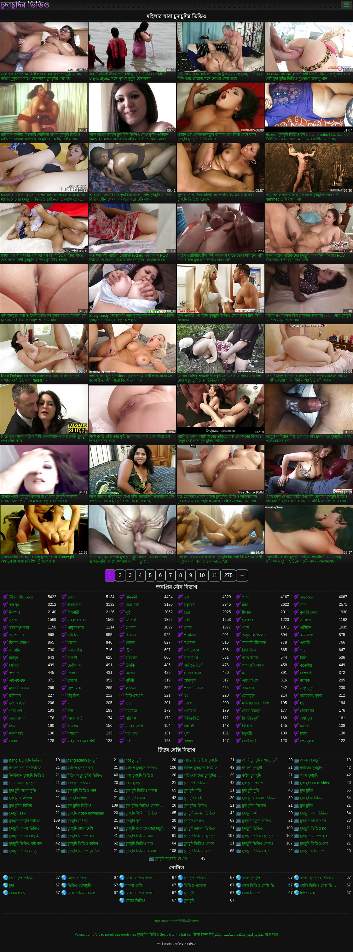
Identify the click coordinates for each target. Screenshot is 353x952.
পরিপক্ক (130, 718)
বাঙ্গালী (189, 726)
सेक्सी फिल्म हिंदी (203, 934)
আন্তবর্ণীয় (74, 650)
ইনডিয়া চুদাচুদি (310, 768)
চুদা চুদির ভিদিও (195, 805)
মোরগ (130, 673)
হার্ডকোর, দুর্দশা (311, 695)
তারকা (72, 680)
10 (202, 575)
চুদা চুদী (189, 893)
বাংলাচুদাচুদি (251, 878)
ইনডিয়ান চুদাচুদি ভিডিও (26, 775)
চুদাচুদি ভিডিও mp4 (23, 836)
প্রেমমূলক (307, 741)
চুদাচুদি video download (85, 813)
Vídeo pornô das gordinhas (115, 934)
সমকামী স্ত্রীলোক (254, 642)
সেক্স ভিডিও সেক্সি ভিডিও (261, 885)
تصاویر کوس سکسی (249, 934)
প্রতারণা (190, 711)
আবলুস (190, 680)
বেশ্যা (188, 627)
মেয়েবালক (17, 718)
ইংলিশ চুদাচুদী (252, 768)
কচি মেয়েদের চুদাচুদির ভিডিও (203, 775)
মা (243, 673)
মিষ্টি (303, 658)
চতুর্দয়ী (247, 733)
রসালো (72, 733)
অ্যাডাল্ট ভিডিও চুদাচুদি (201, 760)
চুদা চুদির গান (135, 798)
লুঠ (127, 612)
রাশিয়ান (15, 695)
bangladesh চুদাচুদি (82, 760)
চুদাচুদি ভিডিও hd (313, 828)
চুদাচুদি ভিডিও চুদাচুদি (199, 836)
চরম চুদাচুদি (133, 783)
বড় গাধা (131, 733)
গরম (245, 627)
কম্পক (305, 680)
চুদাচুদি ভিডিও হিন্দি (256, 851)
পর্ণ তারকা (191, 650)
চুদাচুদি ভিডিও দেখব (199, 843)
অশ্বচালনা (74, 605)
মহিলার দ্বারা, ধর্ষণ (255, 703)
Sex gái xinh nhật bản (176, 934)
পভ (302, 650)
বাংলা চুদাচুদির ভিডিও (316, 878)
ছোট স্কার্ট (249, 741)
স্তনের (304, 726)
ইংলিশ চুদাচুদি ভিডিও (141, 768)
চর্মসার (14, 665)
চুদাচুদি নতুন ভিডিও (256, 821)
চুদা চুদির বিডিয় (20, 805)
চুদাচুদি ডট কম (78, 821)
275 (228, 575)
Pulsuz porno (84, 934)
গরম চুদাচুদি (308, 775)
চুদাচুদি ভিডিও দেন (314, 843)
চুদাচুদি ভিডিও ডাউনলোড (86, 843)
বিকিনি (247, 726)
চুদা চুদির (306, 790)
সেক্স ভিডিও (251, 893)
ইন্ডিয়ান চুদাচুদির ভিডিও (85, 775)
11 (214, 575)
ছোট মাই (131, 605)
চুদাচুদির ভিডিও (25, 5)
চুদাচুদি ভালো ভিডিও (199, 828)
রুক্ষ (70, 711)
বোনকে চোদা (18, 893)
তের (187, 612)
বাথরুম (72, 726)
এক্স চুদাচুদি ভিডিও (139, 775)
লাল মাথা (191, 658)
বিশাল (188, 741)
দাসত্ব (188, 703)
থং (186, 695)
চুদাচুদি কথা (250, 813)
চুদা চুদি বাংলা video (315, 783)
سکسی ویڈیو (223, 934)
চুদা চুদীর (306, 805)
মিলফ (246, 612)
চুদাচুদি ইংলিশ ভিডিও (141, 813)
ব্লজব (71, 597)
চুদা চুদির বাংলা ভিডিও (259, 798)
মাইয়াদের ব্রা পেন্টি (81, 741)
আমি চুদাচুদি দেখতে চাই (259, 760)
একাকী (305, 642)
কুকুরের (189, 605)
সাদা (303, 605)
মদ (69, 703)
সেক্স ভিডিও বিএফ (81, 893)
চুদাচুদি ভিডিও (252, 828)
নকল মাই (16, 733)
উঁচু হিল (73, 695)
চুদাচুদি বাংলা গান (313, 821)
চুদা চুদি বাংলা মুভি (22, 790)
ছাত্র (128, 703)
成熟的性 (272, 934)
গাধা (245, 597)
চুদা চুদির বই (193, 798)
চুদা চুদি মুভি (251, 790)
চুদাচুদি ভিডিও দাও (139, 843)
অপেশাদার (17, 635)
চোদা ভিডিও (76, 878)
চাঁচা (245, 605)
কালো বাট (75, 718)
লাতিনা (130, 688)
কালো (71, 642)
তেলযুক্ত (248, 695)
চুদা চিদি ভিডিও (195, 783)
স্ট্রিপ (128, 650)
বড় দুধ (14, 605)
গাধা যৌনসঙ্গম (253, 665)
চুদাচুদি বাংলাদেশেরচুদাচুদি (144, 828)
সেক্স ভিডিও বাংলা (139, 878)
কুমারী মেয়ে (308, 612)
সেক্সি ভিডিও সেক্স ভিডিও (319, 885)
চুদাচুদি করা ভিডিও (314, 813)
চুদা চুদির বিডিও (312, 798)
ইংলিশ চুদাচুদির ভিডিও (200, 768)
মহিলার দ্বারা (76, 620)
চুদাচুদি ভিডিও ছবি (313, 836)
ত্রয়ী (187, 620)
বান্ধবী (72, 658)
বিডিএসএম (134, 695)
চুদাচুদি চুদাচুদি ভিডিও (25, 821)
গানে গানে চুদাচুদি (22, 783)
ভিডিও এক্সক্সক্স (195, 885)
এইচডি (72, 635)
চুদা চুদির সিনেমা (254, 805)
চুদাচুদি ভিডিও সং (197, 851)
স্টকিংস (305, 620)
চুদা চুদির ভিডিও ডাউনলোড (144, 805)
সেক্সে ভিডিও (135, 900)
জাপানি (14, 650)
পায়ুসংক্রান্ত (75, 627)
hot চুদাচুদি (133, 760)
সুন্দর (13, 620)
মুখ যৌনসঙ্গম (19, 688)
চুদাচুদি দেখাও (194, 821)
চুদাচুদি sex (17, 813)
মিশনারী (73, 612)
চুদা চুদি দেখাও (252, 783)
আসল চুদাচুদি (310, 760)
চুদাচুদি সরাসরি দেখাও (171, 858)
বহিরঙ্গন (131, 658)
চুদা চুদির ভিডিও (79, 805)
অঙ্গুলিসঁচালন (254, 635)
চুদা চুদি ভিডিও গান (81, 790)
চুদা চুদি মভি (192, 790)
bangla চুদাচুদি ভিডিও (26, 760)
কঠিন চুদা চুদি (251, 775)
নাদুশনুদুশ (307, 688)
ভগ (186, 597)
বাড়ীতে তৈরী (194, 665)
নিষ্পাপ (14, 612)
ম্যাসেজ (131, 711)
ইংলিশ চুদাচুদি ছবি (80, 768)
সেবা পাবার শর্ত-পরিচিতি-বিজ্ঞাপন (176, 921)
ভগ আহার (17, 703)
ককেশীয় (306, 665)
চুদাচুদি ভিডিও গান (139, 836)
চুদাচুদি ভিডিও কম (80, 836)
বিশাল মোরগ (19, 642)
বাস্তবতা (248, 688)
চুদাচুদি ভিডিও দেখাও (258, 843)
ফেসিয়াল (74, 665)
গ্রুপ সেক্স (74, 688)
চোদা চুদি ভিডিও (21, 878)
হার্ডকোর (306, 597)
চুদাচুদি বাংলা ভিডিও (24, 828)
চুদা (11, 885)
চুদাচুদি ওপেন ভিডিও (199, 813)
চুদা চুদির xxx (77, 798)
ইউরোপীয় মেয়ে (21, 597)
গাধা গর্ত (15, 711)
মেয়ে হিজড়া (251, 711)
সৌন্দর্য (130, 620)
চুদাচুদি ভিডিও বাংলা (140, 851)
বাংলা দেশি (133, 885)
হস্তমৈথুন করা (19, 627)
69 (302, 703)
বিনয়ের (131, 635)
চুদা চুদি (189, 900)
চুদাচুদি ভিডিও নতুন (23, 851)
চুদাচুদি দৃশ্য (133, 821)
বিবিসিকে (249, 650)
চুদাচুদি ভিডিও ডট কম (25, 843)
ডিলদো (72, 673)
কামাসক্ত (306, 635)
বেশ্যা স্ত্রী (306, 673)
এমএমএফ (17, 680)
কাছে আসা (250, 658)
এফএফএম (250, 680)
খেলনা (130, 627)
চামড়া (13, 658)
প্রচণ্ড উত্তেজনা (195, 688)
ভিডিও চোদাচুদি (79, 885)
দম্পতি (14, 673)
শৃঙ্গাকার (247, 620)
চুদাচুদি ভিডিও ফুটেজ (83, 851)
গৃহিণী (129, 680)
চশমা (12, 726)
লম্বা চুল (306, 718)
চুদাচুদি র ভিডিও (312, 851)
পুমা (186, 733)
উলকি (130, 665)
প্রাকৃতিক (190, 635)
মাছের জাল (134, 726)
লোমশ (130, 642)
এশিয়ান (305, 627)
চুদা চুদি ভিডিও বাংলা (141, 790)
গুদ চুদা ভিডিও (78, 783)
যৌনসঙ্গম (307, 711)
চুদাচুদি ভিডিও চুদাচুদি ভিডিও (261, 836)
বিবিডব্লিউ (191, 718)
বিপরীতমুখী (250, 718)
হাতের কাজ (192, 673)
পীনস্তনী (131, 597)
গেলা (13, 741)
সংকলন (189, 642)
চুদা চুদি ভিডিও (195, 878)
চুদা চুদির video (20, 798)
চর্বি (127, 741)
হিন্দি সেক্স (307, 893)
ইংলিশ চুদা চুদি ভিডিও (25, 768)
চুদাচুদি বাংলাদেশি (80, 828)
